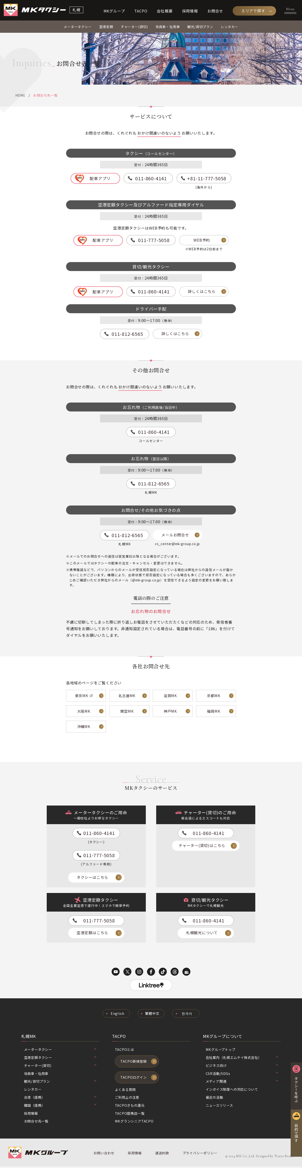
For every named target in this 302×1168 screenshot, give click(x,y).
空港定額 (106, 27)
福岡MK (213, 711)
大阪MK (83, 711)
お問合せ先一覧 (36, 1122)
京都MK (213, 696)
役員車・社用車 (167, 27)
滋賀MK (170, 696)
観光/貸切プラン (200, 27)
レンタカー (229, 27)
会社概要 (164, 11)
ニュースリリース (219, 1106)
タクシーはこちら (92, 878)
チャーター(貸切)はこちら (202, 846)
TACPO (140, 11)
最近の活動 (214, 1098)
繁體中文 (152, 1014)
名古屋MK (126, 696)
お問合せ (215, 11)
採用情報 (190, 11)
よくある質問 (125, 1090)
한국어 (187, 1014)
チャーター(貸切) (134, 27)
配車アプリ (100, 178)
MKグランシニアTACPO (134, 1122)
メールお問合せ (175, 535)
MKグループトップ (221, 1050)
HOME (20, 95)
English (117, 1014)
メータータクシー (78, 27)
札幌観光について (202, 934)
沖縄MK (83, 727)
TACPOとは (124, 1050)
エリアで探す (253, 11)
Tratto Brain (283, 1158)
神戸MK (170, 711)
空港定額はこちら (92, 934)
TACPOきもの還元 (130, 1106)
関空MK (127, 711)
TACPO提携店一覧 (130, 1114)
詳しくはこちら (202, 292)
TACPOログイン (134, 1078)
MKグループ (114, 11)
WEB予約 (201, 240)
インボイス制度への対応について (232, 1090)
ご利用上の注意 (127, 1098)
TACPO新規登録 (134, 1062)
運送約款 (162, 1154)
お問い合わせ (103, 1154)
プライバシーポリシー (199, 1154)
